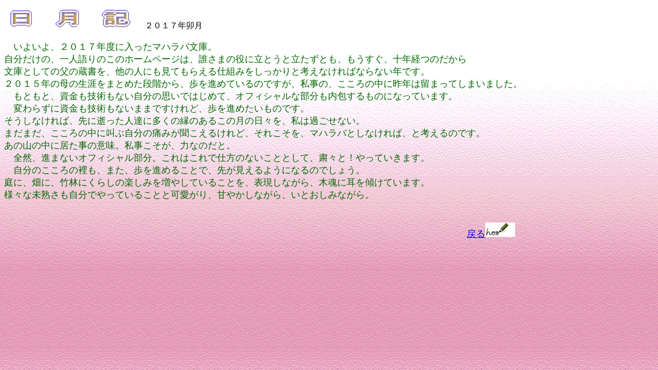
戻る (491, 234)
